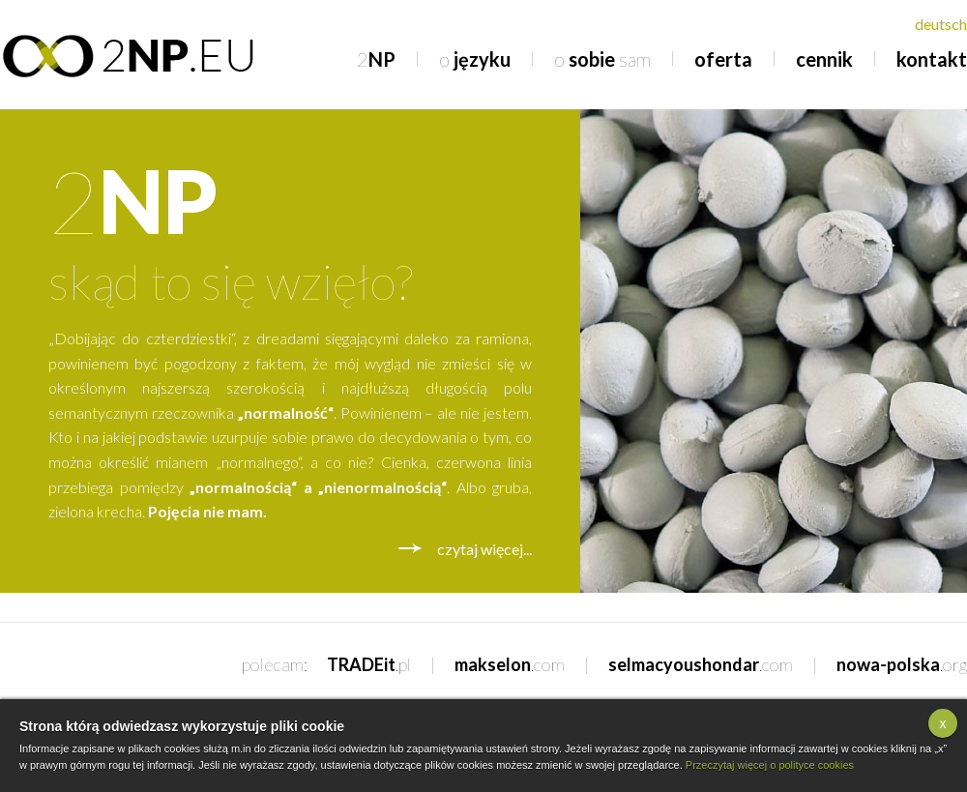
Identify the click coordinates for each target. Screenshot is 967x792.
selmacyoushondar (700, 664)
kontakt (931, 59)
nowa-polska (901, 664)
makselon (509, 664)
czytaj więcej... (484, 549)
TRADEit (369, 664)
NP (376, 59)
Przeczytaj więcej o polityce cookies (770, 765)
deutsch (941, 24)
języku (475, 59)
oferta (723, 59)
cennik (824, 59)
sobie (602, 59)
